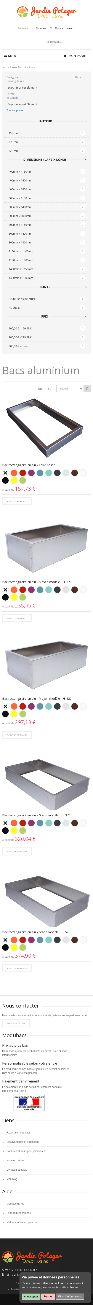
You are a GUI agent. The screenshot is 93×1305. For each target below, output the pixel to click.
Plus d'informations (70, 1296)
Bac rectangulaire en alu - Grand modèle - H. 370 (36, 815)
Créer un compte (63, 28)
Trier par (43, 389)
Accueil (7, 67)
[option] (5, 473)
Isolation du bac (15, 1160)
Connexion (41, 28)
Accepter (32, 1296)
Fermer (48, 1296)
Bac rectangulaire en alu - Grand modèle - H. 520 (36, 932)
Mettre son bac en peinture (21, 1222)
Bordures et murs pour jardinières (25, 1151)
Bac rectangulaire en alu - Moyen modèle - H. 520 (37, 698)
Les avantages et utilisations (22, 1141)
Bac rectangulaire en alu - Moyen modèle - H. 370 (37, 582)
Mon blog (11, 1179)
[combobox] (69, 42)
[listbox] (46, 477)
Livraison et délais (16, 1169)
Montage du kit (15, 1203)
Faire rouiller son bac (18, 1212)
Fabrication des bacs (18, 1132)
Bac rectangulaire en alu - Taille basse (28, 465)
